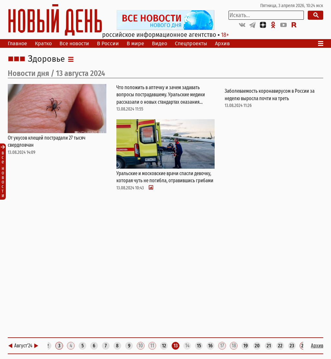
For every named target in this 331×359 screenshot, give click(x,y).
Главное (17, 43)
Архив (222, 43)
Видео (159, 43)
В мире (135, 43)
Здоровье (46, 59)
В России (108, 43)
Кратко (43, 43)
